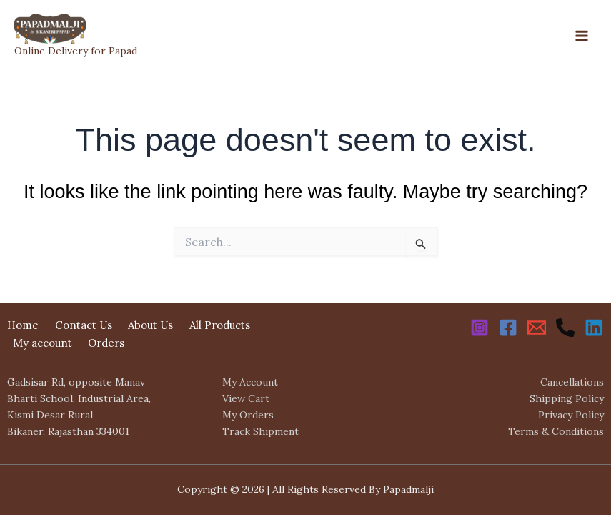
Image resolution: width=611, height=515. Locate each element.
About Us (150, 325)
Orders (106, 343)
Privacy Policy (571, 414)
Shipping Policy (567, 398)
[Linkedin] (594, 328)
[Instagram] (480, 328)
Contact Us (83, 325)
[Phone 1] (565, 328)
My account (42, 343)
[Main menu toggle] (582, 36)
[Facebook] (508, 328)
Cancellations (572, 382)
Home (23, 325)
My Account (250, 382)
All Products (219, 325)
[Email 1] (537, 328)
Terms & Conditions (556, 431)
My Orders (248, 414)
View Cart (245, 398)
